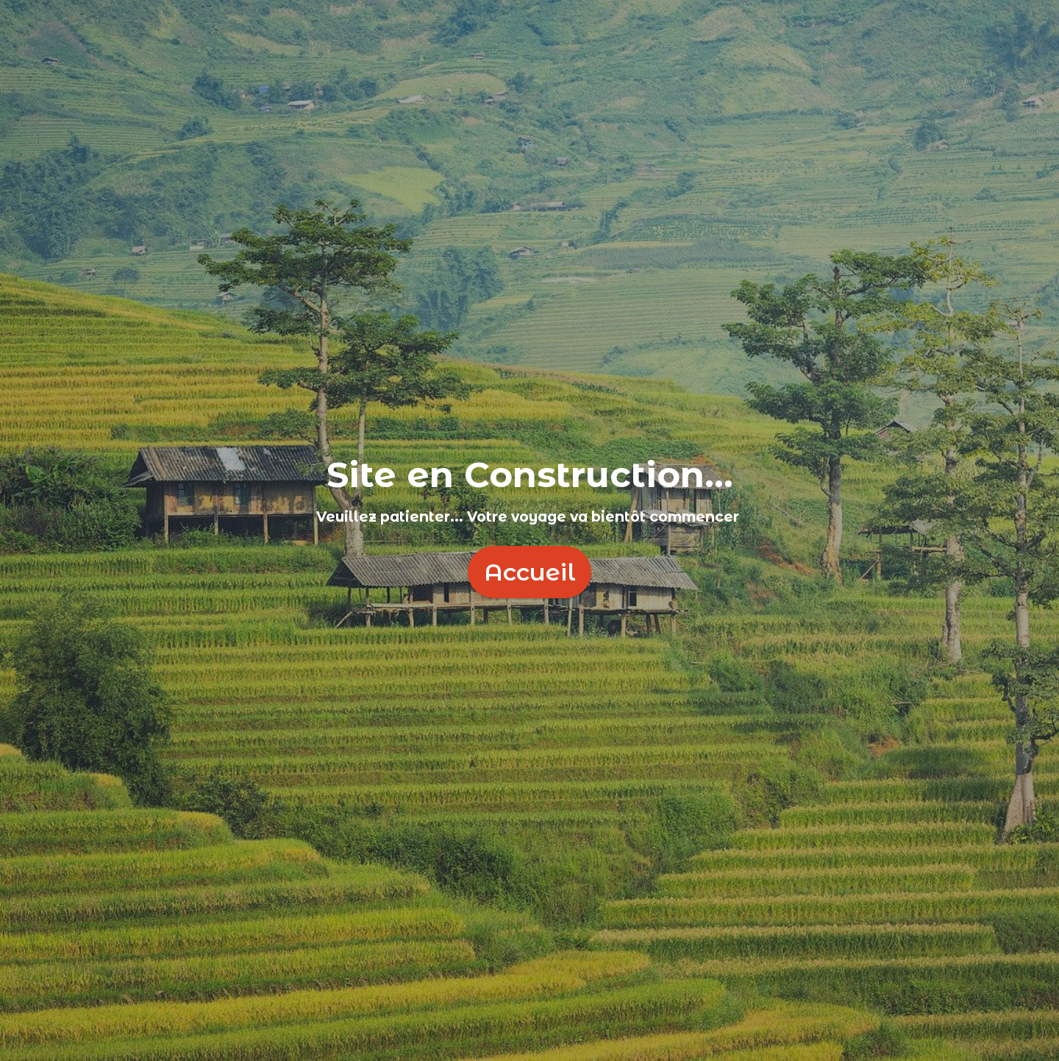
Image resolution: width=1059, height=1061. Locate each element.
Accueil (530, 572)
